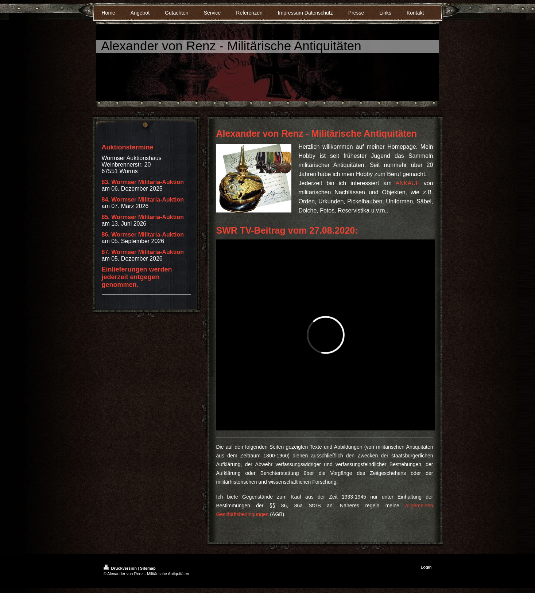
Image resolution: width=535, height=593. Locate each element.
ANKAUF (407, 183)
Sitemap (148, 568)
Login (426, 567)
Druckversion (121, 568)
